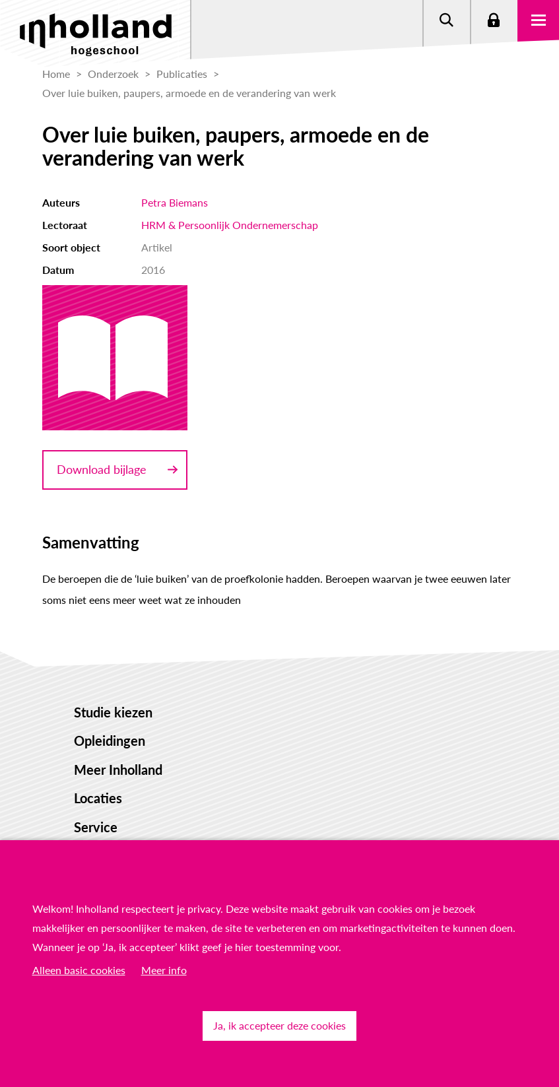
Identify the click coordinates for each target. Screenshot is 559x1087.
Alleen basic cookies (78, 970)
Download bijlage (102, 469)
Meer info (164, 970)
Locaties (98, 798)
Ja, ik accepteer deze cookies (279, 1025)
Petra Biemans (174, 202)
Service (95, 827)
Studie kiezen (113, 712)
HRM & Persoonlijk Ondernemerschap (229, 224)
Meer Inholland (118, 769)
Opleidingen (109, 740)
